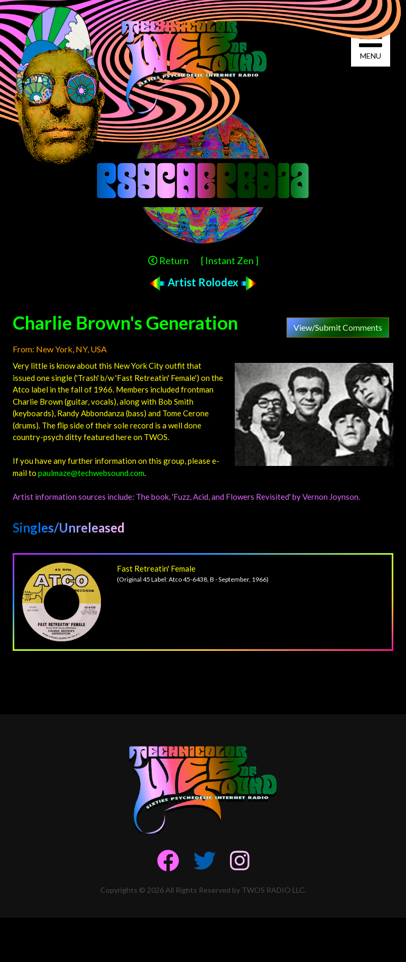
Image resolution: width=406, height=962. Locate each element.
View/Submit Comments (337, 327)
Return (168, 260)
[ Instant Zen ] (230, 260)
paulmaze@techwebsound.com (91, 473)
